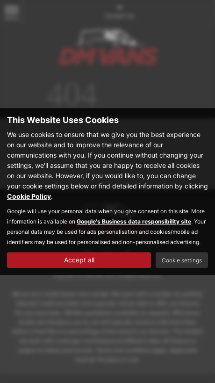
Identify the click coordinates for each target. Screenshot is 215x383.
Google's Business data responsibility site (134, 221)
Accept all (79, 260)
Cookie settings (182, 260)
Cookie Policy (29, 196)
